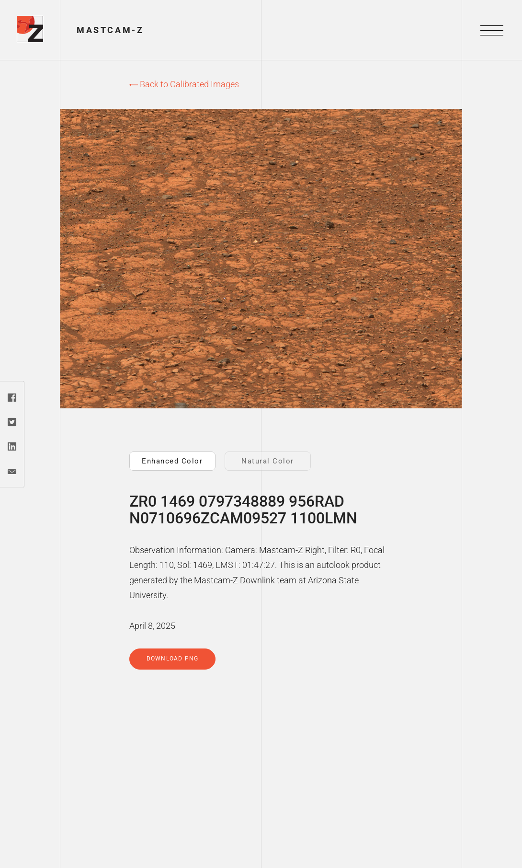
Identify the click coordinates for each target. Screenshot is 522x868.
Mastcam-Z (110, 30)
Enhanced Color (172, 461)
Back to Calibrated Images (184, 84)
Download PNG (172, 658)
